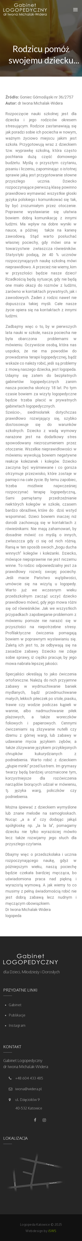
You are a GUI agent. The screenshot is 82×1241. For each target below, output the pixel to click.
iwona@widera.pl (28, 1089)
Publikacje (17, 1015)
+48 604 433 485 (29, 1078)
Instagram (17, 1025)
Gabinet (15, 1005)
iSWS (52, 1231)
